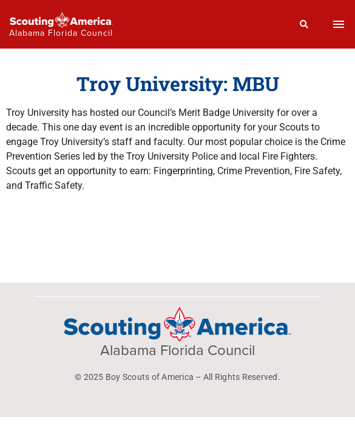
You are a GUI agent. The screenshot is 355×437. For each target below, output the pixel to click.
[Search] (304, 24)
